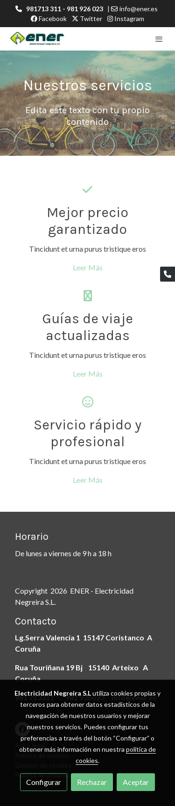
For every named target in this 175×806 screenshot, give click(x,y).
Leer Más (88, 267)
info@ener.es (138, 9)
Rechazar (92, 781)
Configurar (43, 781)
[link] (37, 39)
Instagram (125, 18)
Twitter (87, 18)
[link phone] (167, 274)
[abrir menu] (159, 39)
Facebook (49, 18)
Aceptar (136, 781)
